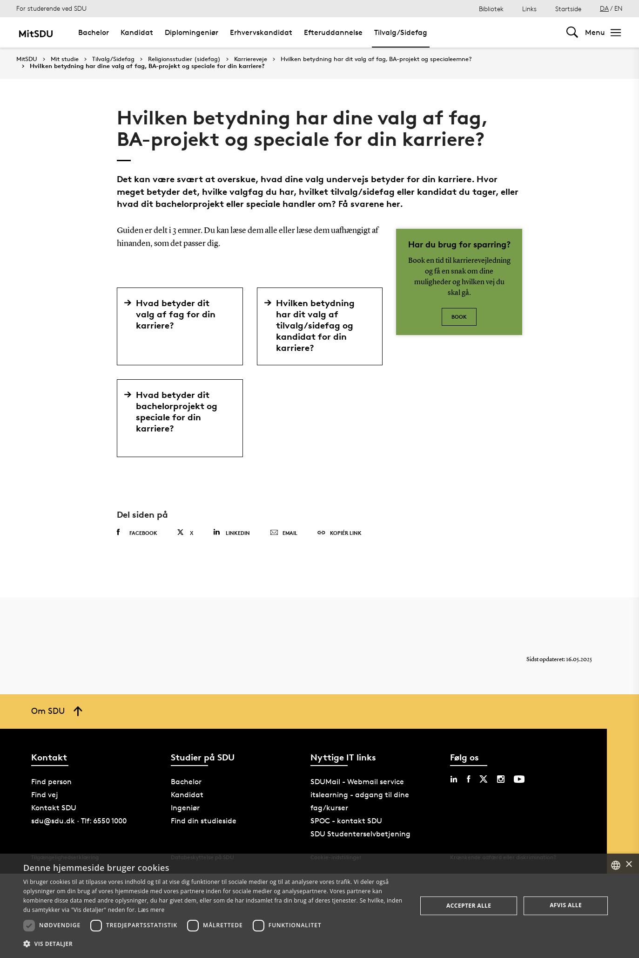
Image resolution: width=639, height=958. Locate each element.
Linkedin (231, 532)
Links (529, 9)
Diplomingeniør (191, 32)
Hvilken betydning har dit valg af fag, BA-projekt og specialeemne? (376, 59)
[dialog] (319, 906)
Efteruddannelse (333, 32)
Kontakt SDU (53, 807)
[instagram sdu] (500, 779)
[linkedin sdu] (453, 779)
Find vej (44, 794)
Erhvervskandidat (261, 32)
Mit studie (65, 59)
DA (604, 8)
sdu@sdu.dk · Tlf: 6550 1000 (79, 820)
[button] (214, 944)
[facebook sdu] (468, 779)
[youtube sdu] (519, 779)
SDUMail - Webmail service (357, 781)
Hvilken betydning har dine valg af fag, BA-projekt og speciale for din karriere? (147, 66)
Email (283, 533)
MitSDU (26, 59)
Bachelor (93, 32)
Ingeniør (185, 807)
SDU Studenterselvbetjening (360, 833)
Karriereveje (250, 59)
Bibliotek (491, 9)
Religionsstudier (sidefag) (184, 59)
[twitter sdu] (483, 779)
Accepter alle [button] (468, 906)
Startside (568, 9)
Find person (51, 781)
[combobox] (615, 865)
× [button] (628, 864)
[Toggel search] (572, 32)
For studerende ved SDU (51, 8)
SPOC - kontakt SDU (346, 820)
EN (618, 8)
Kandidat (137, 32)
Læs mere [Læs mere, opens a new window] (151, 910)
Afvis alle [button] (566, 905)
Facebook (137, 532)
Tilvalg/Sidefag (400, 32)
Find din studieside (203, 820)
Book (459, 316)
